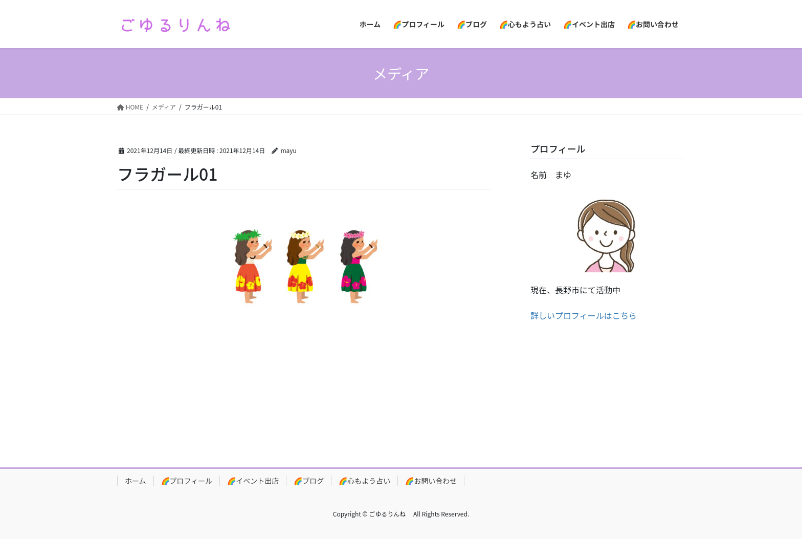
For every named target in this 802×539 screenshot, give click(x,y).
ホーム (135, 481)
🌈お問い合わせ (431, 481)
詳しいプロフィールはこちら (583, 315)
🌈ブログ (309, 481)
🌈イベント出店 (253, 481)
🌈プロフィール (187, 481)
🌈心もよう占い (364, 481)
